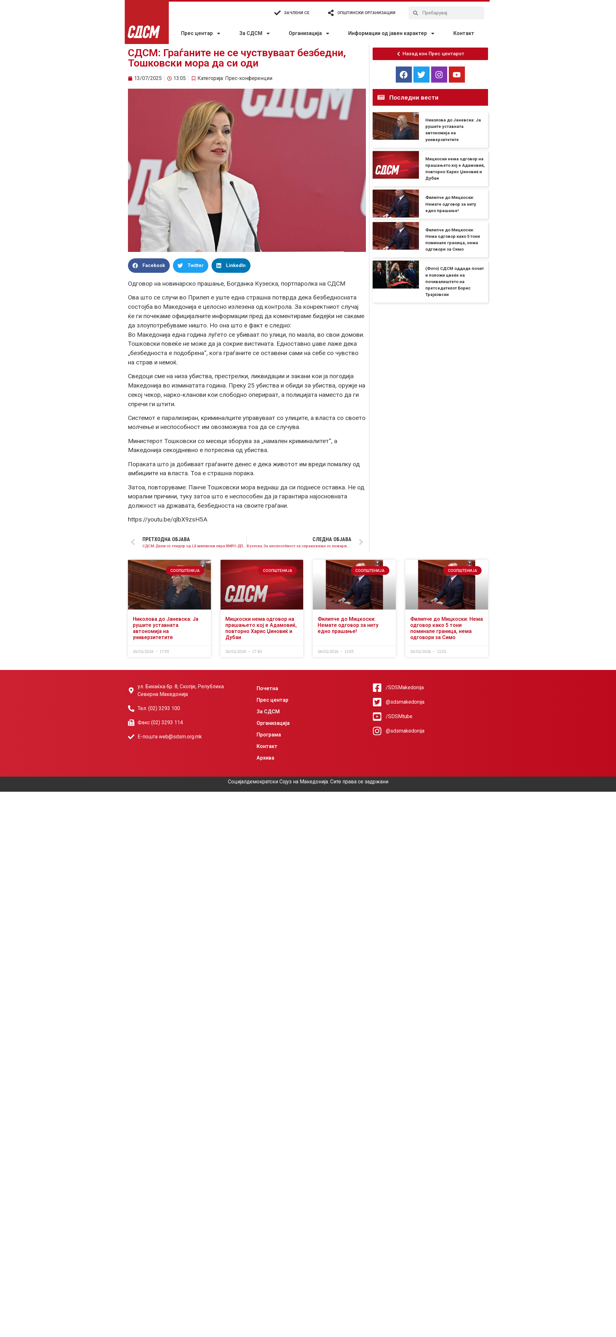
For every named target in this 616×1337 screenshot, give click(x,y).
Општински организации (366, 12)
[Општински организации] (331, 13)
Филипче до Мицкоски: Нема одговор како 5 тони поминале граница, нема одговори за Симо (446, 628)
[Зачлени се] (277, 13)
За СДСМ (255, 33)
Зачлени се (296, 12)
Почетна (267, 688)
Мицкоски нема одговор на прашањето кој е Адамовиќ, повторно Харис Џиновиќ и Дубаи (261, 628)
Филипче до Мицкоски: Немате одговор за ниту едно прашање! (450, 204)
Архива (265, 758)
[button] (149, 265)
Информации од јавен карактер (391, 33)
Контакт (463, 33)
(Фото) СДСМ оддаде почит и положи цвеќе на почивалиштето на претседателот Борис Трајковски (454, 281)
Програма (269, 735)
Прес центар (201, 33)
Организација (309, 33)
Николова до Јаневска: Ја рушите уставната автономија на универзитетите (165, 628)
